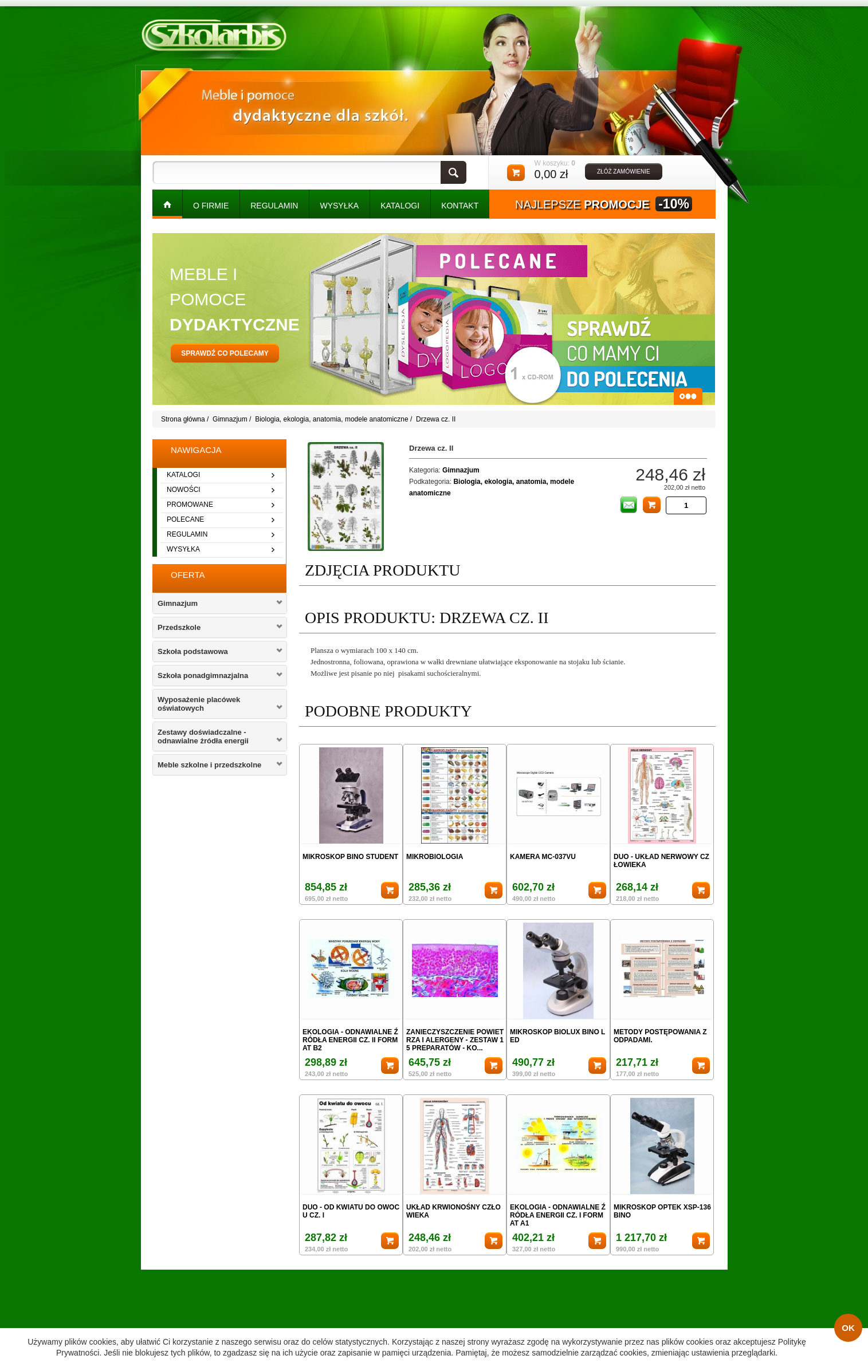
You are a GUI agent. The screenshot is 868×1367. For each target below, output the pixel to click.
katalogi (183, 475)
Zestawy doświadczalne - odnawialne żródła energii (203, 736)
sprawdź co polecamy (225, 353)
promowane (190, 505)
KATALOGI (399, 205)
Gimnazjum (230, 419)
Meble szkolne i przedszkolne (209, 765)
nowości (184, 490)
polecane (185, 519)
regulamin (187, 534)
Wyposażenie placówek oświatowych (199, 703)
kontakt (459, 205)
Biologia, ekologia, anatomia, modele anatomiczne (332, 419)
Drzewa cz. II (435, 419)
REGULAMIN (274, 205)
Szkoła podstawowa (193, 651)
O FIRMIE (211, 205)
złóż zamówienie (623, 171)
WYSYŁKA (339, 205)
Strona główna (183, 419)
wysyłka (183, 549)
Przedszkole (179, 627)
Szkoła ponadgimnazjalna (203, 675)
